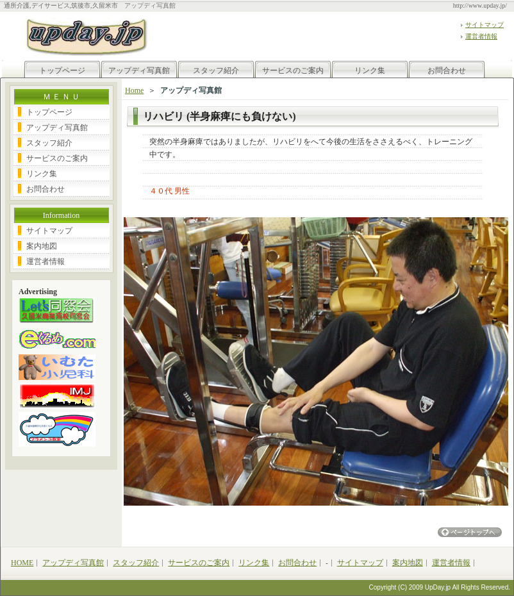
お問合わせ (446, 70)
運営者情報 (481, 36)
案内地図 (41, 246)
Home (134, 90)
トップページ (62, 70)
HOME (22, 562)
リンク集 (369, 70)
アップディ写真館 (139, 70)
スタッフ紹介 (216, 70)
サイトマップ (484, 24)
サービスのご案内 (293, 70)
